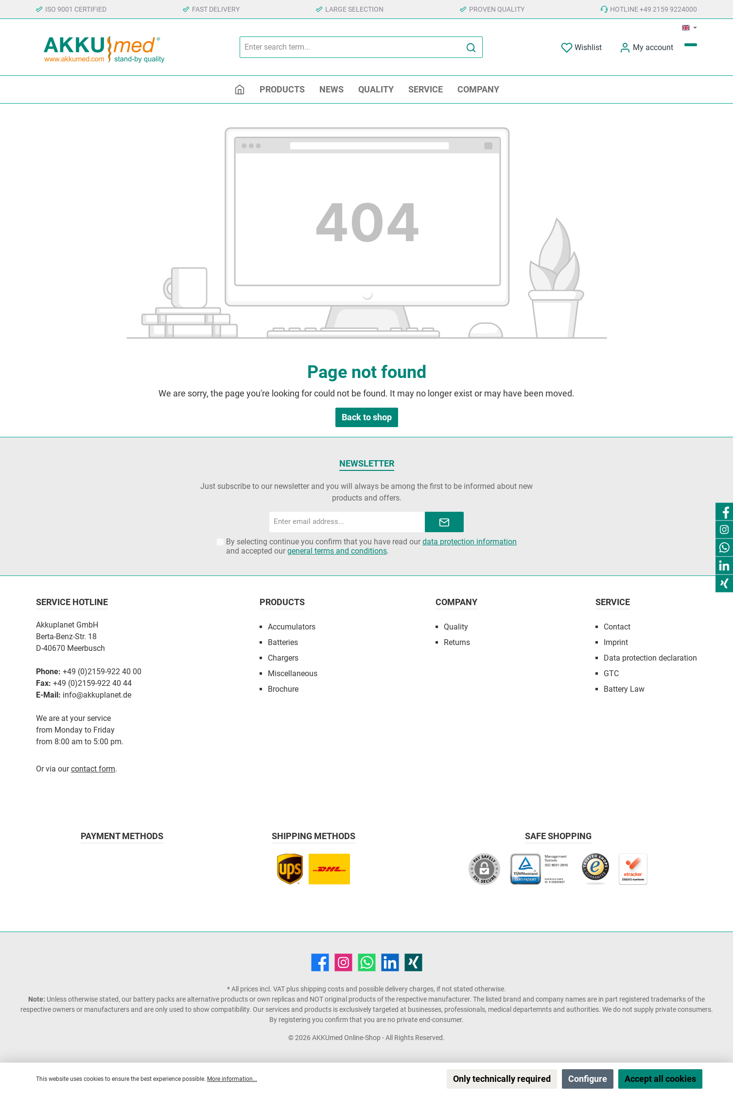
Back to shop (367, 417)
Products (282, 602)
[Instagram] (343, 962)
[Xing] (413, 962)
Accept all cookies (660, 1079)
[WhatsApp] (367, 962)
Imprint (616, 642)
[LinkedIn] (390, 962)
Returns (457, 642)
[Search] (471, 47)
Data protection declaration (650, 658)
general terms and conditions (337, 551)
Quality (456, 626)
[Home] (239, 89)
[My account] (646, 47)
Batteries (283, 642)
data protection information (469, 541)
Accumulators (291, 626)
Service (612, 602)
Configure (587, 1079)
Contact (617, 626)
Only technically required (502, 1079)
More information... (232, 1079)
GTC (611, 673)
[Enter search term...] (350, 47)
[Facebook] (320, 962)
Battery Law (624, 689)
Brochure (283, 689)
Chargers (283, 658)
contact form (93, 768)
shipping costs (322, 989)
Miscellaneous (292, 673)
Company (456, 602)
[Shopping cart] (690, 44)
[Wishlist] (581, 47)
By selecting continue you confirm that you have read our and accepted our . (371, 546)
